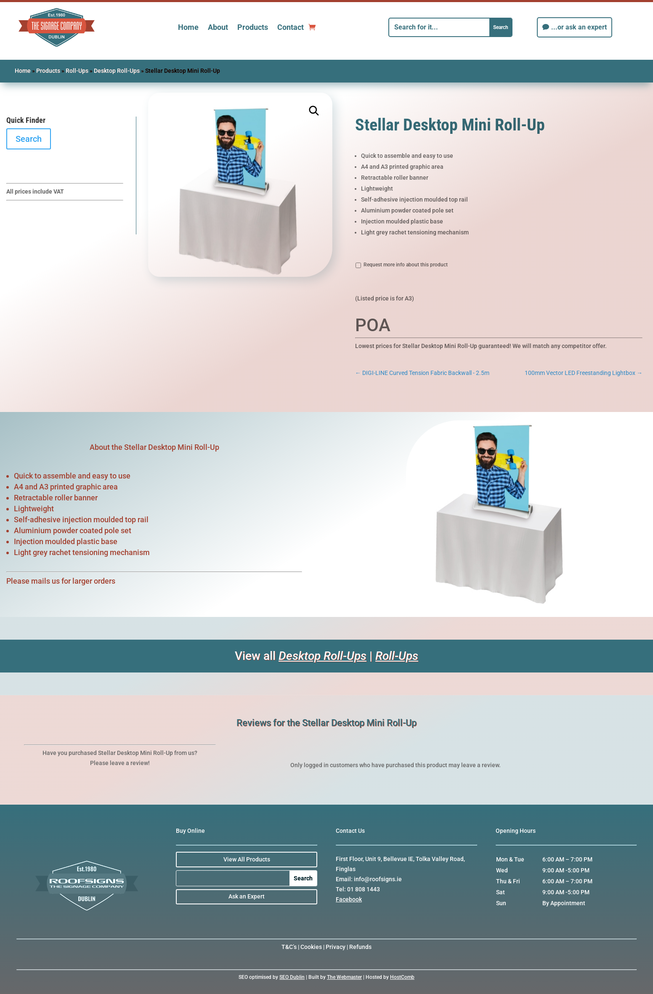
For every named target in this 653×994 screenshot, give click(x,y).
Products (252, 27)
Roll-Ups (77, 70)
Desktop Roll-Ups (117, 70)
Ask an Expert (246, 896)
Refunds (360, 947)
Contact (290, 27)
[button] (314, 111)
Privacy (335, 947)
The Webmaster (344, 977)
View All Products (246, 859)
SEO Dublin (292, 977)
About (218, 27)
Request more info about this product (406, 265)
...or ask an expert (579, 27)
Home (188, 27)
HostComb (402, 977)
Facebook (349, 899)
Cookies (311, 947)
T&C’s (289, 947)
